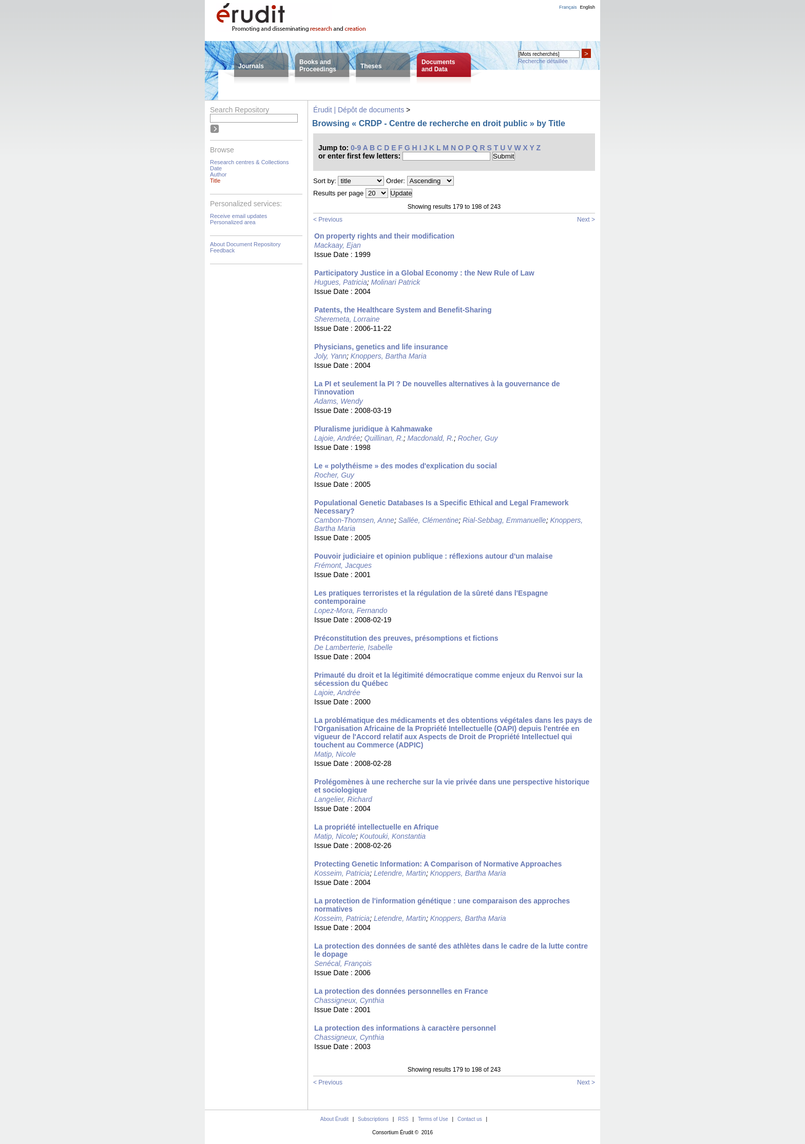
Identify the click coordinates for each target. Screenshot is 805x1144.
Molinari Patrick (395, 282)
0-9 (356, 148)
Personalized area (233, 222)
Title (215, 180)
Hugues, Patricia (340, 282)
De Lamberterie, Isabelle (353, 647)
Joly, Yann (330, 356)
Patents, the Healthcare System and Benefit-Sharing (402, 310)
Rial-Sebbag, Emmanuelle (504, 520)
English (587, 7)
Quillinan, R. (384, 438)
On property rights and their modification (384, 236)
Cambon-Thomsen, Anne (354, 520)
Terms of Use (433, 1119)
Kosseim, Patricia (342, 873)
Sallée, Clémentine (428, 520)
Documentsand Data (438, 65)
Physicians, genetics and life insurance (381, 347)
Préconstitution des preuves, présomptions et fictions (406, 638)
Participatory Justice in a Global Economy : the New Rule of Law (424, 273)
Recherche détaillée (543, 61)
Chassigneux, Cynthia (349, 1000)
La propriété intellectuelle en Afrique (376, 827)
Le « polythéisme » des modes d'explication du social (405, 466)
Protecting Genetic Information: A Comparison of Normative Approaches (438, 864)
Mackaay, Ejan (337, 245)
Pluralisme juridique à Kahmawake (373, 429)
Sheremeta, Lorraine (347, 319)
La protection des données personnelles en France (401, 991)
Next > (586, 219)
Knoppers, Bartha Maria (389, 356)
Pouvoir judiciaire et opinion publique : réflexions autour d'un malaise (433, 556)
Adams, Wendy (338, 401)
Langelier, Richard (343, 799)
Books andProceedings (317, 65)
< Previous (327, 219)
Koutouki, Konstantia (393, 836)
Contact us (469, 1119)
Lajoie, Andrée (337, 438)
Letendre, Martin (400, 873)
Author (218, 174)
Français (568, 7)
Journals (251, 66)
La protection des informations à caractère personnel (405, 1028)
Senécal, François (343, 963)
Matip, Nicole (335, 754)
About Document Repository (245, 244)
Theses (370, 66)
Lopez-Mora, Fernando (350, 610)
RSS (403, 1119)
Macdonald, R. (431, 438)
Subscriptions (373, 1119)
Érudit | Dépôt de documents (358, 110)
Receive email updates (238, 216)
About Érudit (334, 1119)
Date (216, 168)
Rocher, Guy (478, 438)
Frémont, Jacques (343, 565)
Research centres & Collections (249, 162)
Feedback (222, 250)
